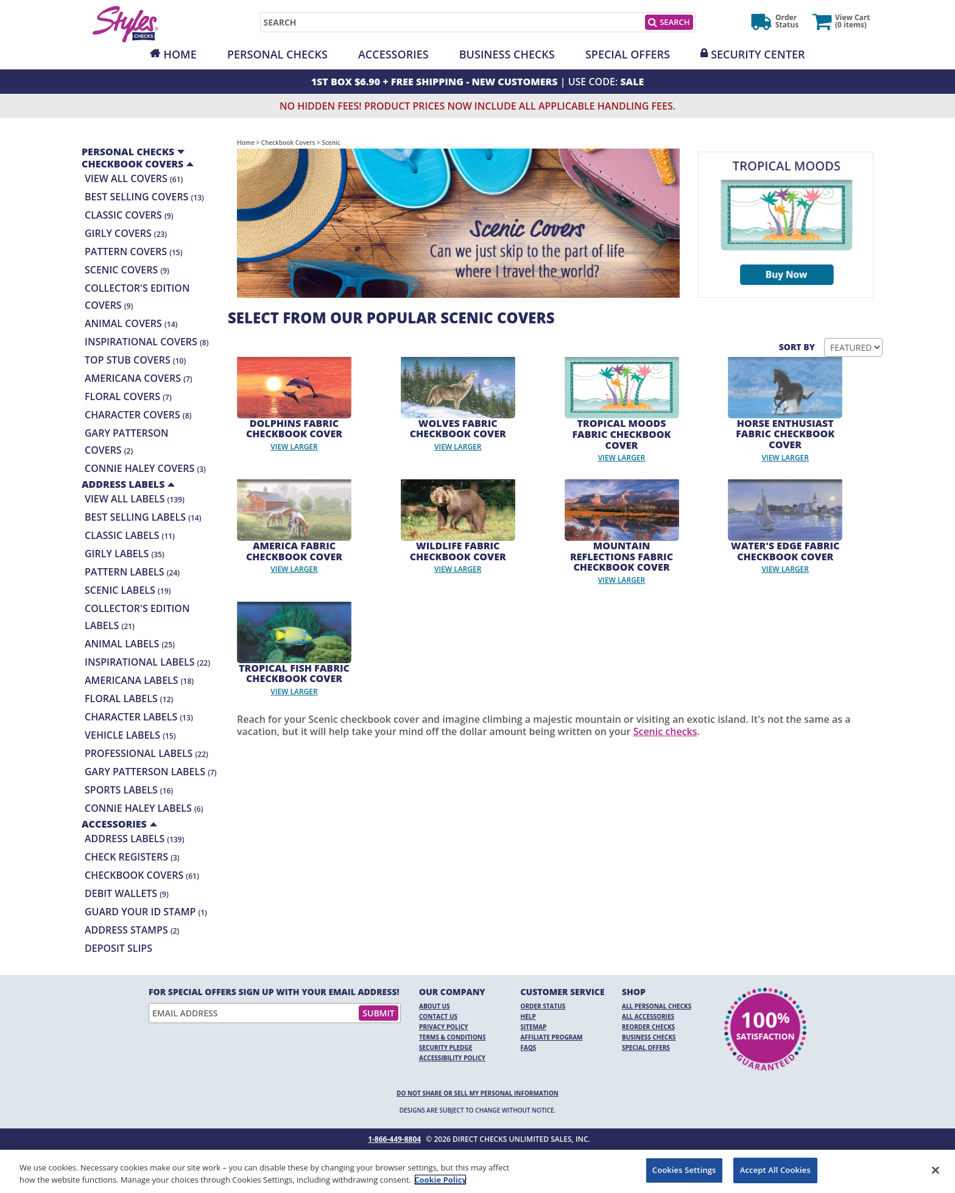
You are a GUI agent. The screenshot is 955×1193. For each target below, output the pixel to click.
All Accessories (648, 1016)
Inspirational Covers (146, 341)
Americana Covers (138, 378)
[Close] (935, 1169)
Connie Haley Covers (145, 468)
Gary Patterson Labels (151, 771)
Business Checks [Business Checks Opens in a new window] (649, 1037)
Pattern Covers (133, 251)
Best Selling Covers (144, 196)
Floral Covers (128, 396)
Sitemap (534, 1026)
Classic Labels (130, 535)
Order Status (543, 1006)
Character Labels (139, 716)
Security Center (758, 54)
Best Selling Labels (143, 517)
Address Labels (135, 838)
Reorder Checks (648, 1026)
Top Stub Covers (135, 360)
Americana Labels (139, 680)
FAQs (529, 1047)
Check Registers (132, 857)
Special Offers (627, 54)
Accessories (393, 54)
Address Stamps (132, 930)
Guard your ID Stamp (146, 911)
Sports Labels (129, 790)
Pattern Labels (132, 572)
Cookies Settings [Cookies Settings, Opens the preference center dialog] (684, 1169)
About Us (434, 1006)
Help (528, 1016)
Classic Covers (129, 215)
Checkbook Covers (142, 875)
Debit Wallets (127, 893)
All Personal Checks (656, 1006)
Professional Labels (146, 753)
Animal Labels (130, 643)
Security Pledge (445, 1047)
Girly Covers (126, 233)
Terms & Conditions (452, 1037)
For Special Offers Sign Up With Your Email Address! (274, 992)
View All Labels (135, 498)
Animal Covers (131, 323)
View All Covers (134, 178)
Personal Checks (277, 54)
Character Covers (138, 414)
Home (179, 54)
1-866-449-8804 (394, 1139)
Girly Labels (124, 553)
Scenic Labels (128, 590)
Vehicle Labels (130, 735)
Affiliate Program (552, 1037)
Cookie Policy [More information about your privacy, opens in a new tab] (440, 1179)
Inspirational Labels (147, 662)
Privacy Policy (443, 1026)
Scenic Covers (127, 269)
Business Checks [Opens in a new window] (507, 54)
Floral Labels (129, 698)
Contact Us (438, 1016)
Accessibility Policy (452, 1057)
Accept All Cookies (775, 1169)
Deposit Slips (118, 948)
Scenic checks (665, 731)
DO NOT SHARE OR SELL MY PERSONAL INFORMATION (477, 1093)
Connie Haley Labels (144, 808)
